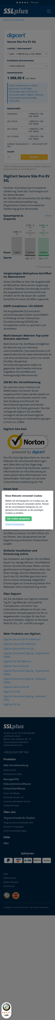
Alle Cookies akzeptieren (18, 519)
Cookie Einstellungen (14, 524)
